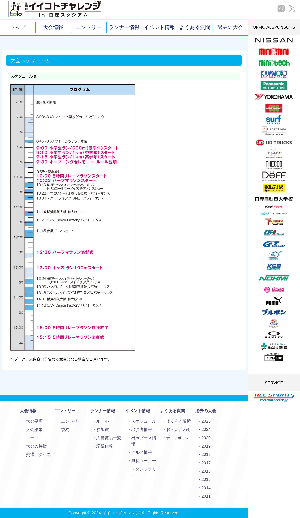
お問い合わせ (178, 429)
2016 (206, 471)
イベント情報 (159, 27)
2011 (206, 496)
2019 (206, 446)
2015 (206, 479)
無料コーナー (143, 460)
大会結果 (34, 429)
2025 (206, 421)
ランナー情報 (124, 27)
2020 (206, 437)
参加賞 (102, 429)
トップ (18, 27)
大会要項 (34, 421)
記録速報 (104, 446)
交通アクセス (38, 454)
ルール (102, 421)
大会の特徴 (36, 446)
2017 (206, 462)
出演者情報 (141, 429)
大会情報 (53, 27)
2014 (206, 487)
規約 (65, 429)
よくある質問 (194, 27)
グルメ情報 (141, 452)
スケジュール (143, 421)
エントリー (88, 27)
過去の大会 (230, 27)
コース (32, 437)
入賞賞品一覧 (108, 437)
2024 (206, 429)
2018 (206, 454)
